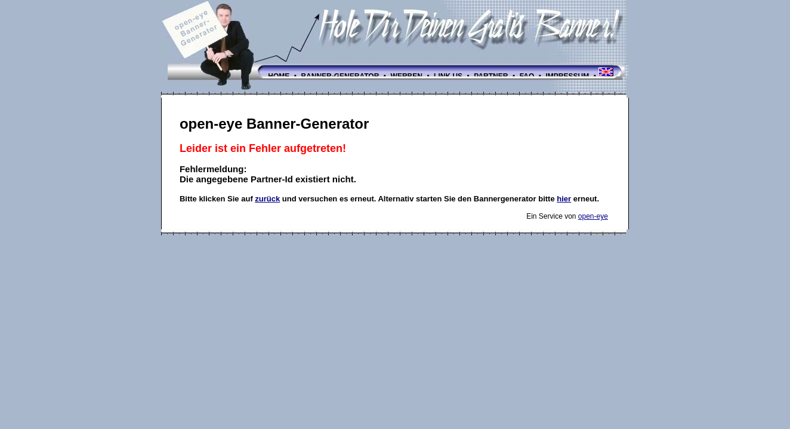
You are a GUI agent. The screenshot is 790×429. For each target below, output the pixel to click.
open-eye (593, 216)
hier (564, 198)
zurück (267, 198)
